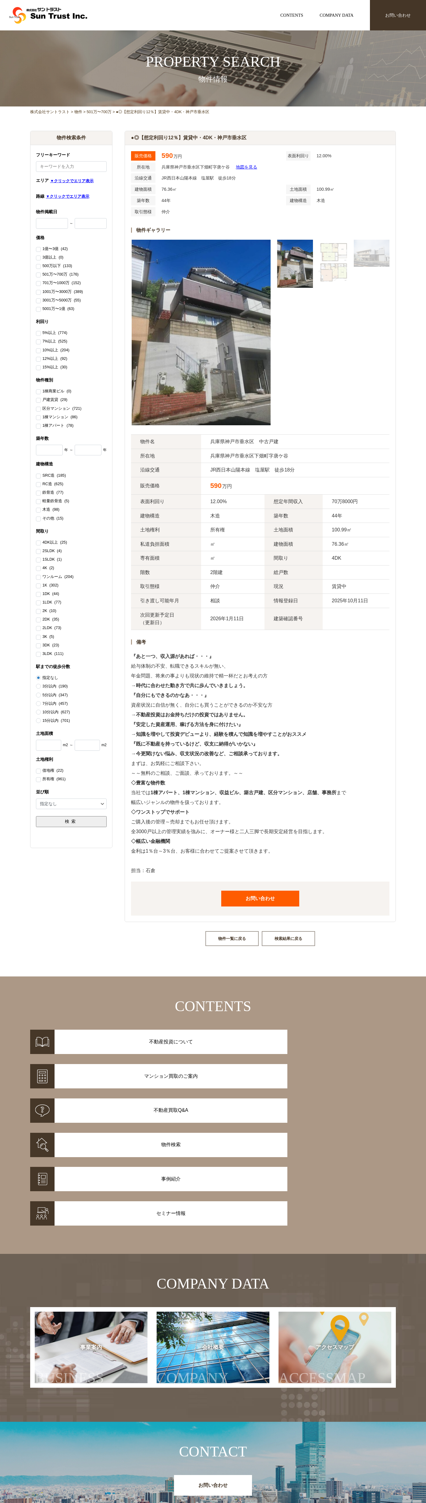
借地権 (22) (52, 771)
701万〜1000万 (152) (61, 283)
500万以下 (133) (57, 266)
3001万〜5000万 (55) (61, 300)
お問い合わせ (398, 15)
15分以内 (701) (56, 720)
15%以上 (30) (54, 367)
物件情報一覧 (171, 1448)
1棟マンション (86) (59, 417)
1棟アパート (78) (57, 426)
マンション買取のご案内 (236, 1455)
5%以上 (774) (54, 333)
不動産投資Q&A (228, 1463)
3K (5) (48, 637)
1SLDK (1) (52, 559)
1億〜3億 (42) (55, 249)
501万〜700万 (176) (60, 274)
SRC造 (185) (54, 475)
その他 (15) (52, 518)
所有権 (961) (54, 779)
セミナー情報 (301, 1455)
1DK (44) (50, 594)
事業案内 (69, 1246)
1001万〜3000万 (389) (62, 292)
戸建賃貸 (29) (54, 400)
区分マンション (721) (61, 409)
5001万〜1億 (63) (58, 309)
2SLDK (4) (52, 551)
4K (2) (48, 568)
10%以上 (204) (55, 350)
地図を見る (246, 167)
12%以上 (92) (54, 359)
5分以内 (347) (55, 695)
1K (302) (50, 585)
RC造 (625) (52, 484)
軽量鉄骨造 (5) (55, 501)
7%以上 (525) (54, 341)
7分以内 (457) (55, 703)
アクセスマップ (334, 1246)
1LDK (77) (51, 602)
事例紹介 (167, 1455)
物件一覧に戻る (232, 938)
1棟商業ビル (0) (56, 391)
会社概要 (199, 1246)
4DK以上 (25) (54, 542)
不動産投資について (232, 1448)
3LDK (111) (52, 654)
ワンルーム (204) (57, 577)
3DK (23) (50, 645)
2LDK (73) (51, 628)
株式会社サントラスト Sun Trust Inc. (79, 1433)
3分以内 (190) (55, 686)
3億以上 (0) (52, 257)
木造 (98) (50, 510)
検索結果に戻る (288, 938)
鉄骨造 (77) (52, 493)
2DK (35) (50, 619)
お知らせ (296, 1448)
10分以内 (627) (56, 712)
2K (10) (49, 611)
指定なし (50, 677)
